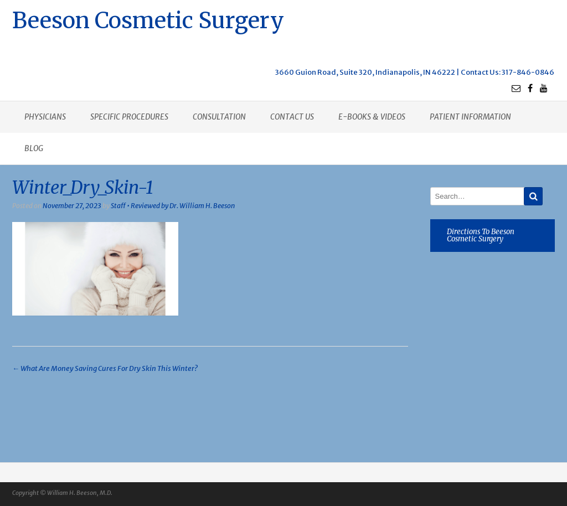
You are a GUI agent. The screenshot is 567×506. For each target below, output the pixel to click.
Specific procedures (129, 117)
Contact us (292, 117)
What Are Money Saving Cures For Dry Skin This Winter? (105, 368)
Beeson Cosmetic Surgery (148, 19)
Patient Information (470, 117)
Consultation (219, 117)
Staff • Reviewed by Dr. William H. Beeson (173, 206)
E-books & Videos (371, 117)
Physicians (45, 117)
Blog (33, 148)
